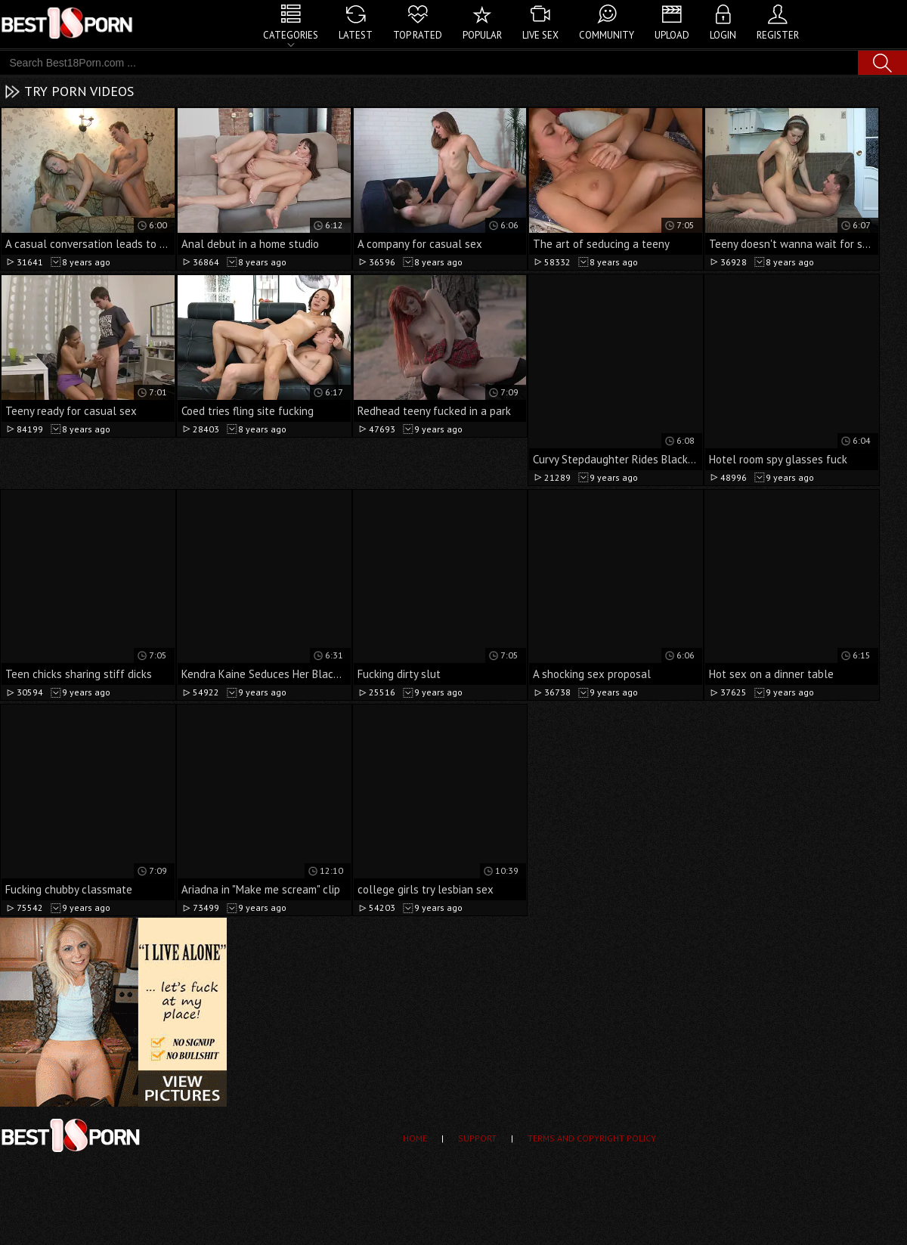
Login (723, 35)
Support (477, 1138)
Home (415, 1138)
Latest (356, 35)
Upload (672, 35)
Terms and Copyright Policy (592, 1138)
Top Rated (417, 35)
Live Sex (540, 35)
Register (778, 35)
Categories (290, 35)
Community (606, 35)
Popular (482, 35)
